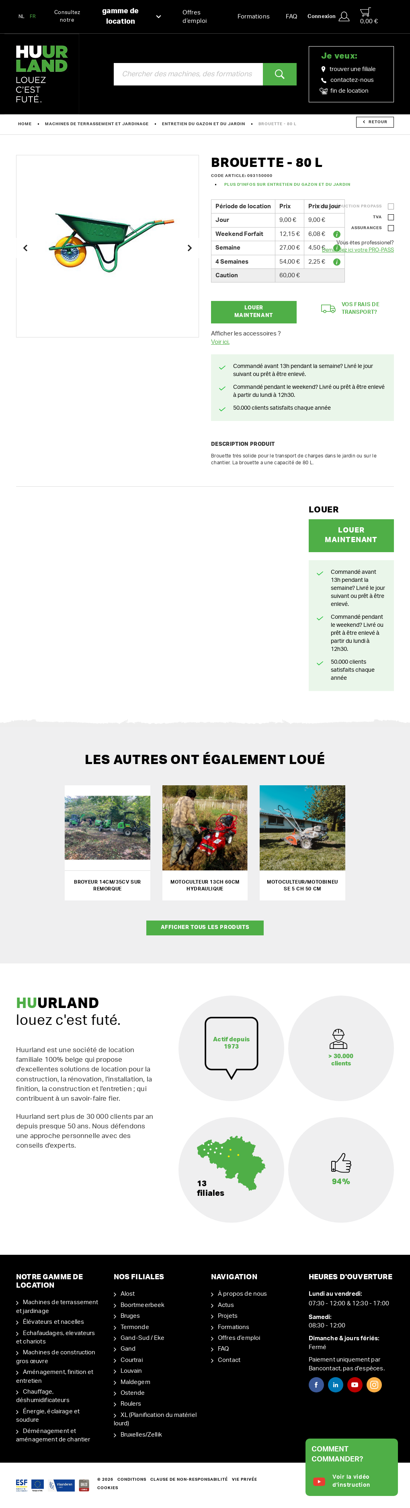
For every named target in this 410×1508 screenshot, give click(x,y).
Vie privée (244, 1480)
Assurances (366, 228)
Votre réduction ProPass (349, 206)
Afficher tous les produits (205, 927)
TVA (377, 217)
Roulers (131, 1404)
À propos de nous (242, 1294)
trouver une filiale (348, 69)
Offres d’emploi (194, 17)
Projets (228, 1316)
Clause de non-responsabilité (189, 1480)
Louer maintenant (253, 311)
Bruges (130, 1316)
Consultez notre (108, 16)
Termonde (135, 1327)
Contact (229, 1360)
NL (21, 16)
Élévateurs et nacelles (53, 1322)
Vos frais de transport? (350, 308)
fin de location (345, 91)
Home (25, 124)
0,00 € (369, 15)
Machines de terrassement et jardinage (97, 124)
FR (33, 16)
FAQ (291, 17)
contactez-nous (347, 80)
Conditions (131, 1480)
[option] (107, 246)
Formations (254, 17)
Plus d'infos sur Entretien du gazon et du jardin (287, 185)
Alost (128, 1294)
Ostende (133, 1393)
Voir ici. (220, 342)
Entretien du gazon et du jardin (203, 124)
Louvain (131, 1371)
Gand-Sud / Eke (143, 1338)
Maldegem (135, 1382)
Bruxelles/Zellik (141, 1435)
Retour (375, 122)
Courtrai (132, 1360)
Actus (226, 1305)
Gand (128, 1349)
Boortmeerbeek (143, 1305)
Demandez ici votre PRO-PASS (358, 250)
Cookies (107, 1488)
